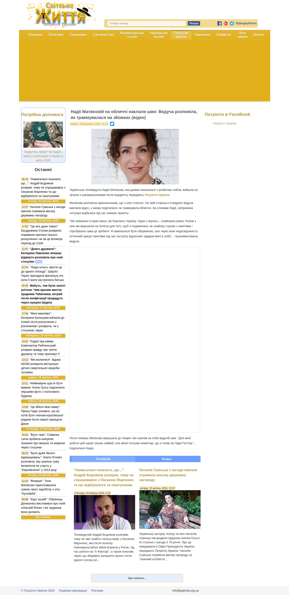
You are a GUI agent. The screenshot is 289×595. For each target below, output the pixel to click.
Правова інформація (73, 590)
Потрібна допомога (42, 114)
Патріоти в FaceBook (227, 114)
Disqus (167, 459)
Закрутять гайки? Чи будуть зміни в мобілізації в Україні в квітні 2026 (43, 156)
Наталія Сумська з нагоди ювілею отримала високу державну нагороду (43, 211)
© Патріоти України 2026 (38, 590)
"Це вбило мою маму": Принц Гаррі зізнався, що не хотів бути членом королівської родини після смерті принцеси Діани (42, 415)
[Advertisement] (144, 71)
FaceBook (103, 459)
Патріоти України (224, 123)
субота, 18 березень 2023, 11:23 (89, 124)
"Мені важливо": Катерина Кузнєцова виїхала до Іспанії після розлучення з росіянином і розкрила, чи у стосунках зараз (42, 322)
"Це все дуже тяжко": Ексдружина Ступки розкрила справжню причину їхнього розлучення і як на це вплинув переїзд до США (41, 235)
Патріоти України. (157, 195)
